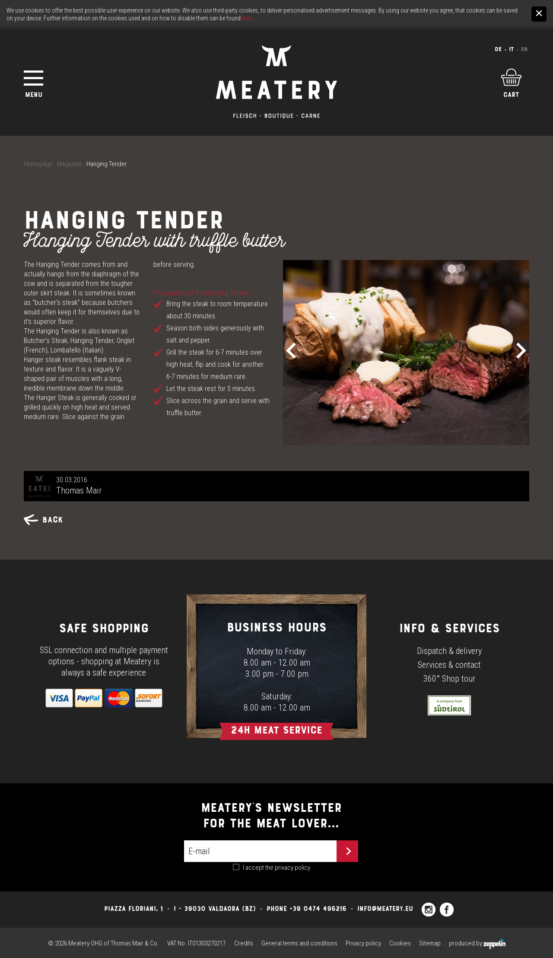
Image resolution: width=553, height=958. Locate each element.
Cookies (400, 943)
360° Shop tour (449, 678)
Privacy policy (363, 943)
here (247, 18)
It (511, 49)
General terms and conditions (299, 943)
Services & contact (449, 665)
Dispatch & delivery (449, 651)
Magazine (69, 164)
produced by (477, 943)
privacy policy (292, 867)
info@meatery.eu (385, 908)
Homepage (38, 164)
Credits (243, 943)
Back (43, 520)
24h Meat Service (276, 730)
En (524, 49)
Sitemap (430, 943)
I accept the (276, 867)
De (498, 49)
